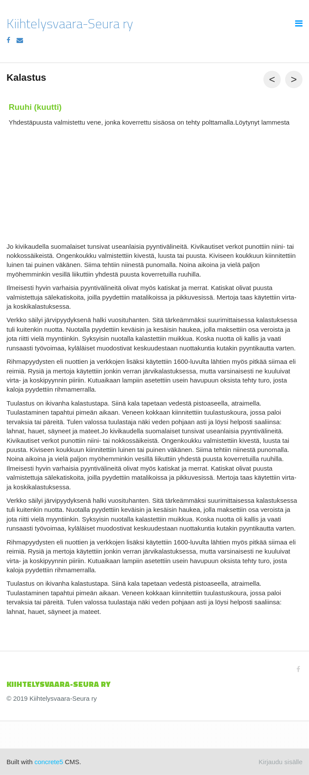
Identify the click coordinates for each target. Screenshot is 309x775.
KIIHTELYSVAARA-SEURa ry (58, 684)
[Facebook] (8, 40)
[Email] (20, 40)
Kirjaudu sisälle (280, 761)
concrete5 (48, 761)
